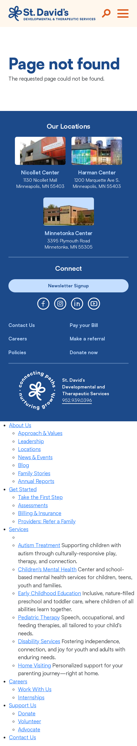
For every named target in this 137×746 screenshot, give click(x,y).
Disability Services (39, 641)
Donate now (84, 352)
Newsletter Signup (68, 285)
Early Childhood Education (49, 593)
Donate (26, 713)
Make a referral (87, 339)
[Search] (106, 13)
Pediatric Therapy (39, 617)
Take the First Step (40, 497)
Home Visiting (34, 665)
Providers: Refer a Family (47, 521)
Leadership (31, 441)
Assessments (33, 505)
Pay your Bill (84, 325)
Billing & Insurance (39, 513)
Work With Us (34, 689)
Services (18, 529)
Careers (17, 339)
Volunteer (29, 721)
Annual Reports (36, 481)
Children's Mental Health (47, 569)
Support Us (22, 705)
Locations (29, 449)
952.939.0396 (77, 400)
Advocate (29, 729)
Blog (23, 465)
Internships (31, 697)
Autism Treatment (39, 545)
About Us (20, 425)
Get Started (23, 489)
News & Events (35, 457)
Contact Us (21, 325)
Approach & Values (40, 433)
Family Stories (34, 473)
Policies (17, 352)
